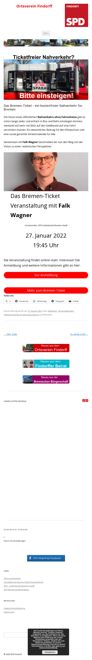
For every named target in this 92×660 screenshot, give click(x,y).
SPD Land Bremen (12, 578)
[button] (86, 400)
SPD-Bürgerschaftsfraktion (16, 589)
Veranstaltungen (66, 311)
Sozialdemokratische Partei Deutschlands (23, 582)
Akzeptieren (50, 652)
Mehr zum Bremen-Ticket (46, 290)
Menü (46, 33)
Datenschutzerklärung (14, 608)
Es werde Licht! (79, 334)
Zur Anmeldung (46, 275)
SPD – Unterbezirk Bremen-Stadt (19, 585)
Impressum (9, 612)
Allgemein (52, 311)
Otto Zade (10, 334)
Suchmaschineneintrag (15, 623)
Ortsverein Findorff (34, 6)
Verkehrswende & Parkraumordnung (21, 314)
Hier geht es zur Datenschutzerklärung (52, 647)
